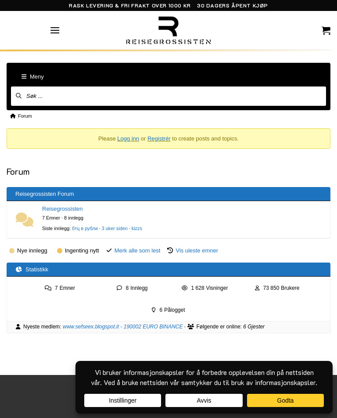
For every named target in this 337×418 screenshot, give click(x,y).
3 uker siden (115, 228)
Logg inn (128, 138)
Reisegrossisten (62, 208)
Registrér (159, 138)
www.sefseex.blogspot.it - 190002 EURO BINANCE (123, 327)
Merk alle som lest (138, 250)
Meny (33, 76)
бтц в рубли (85, 228)
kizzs (137, 228)
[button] (55, 30)
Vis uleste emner (197, 250)
